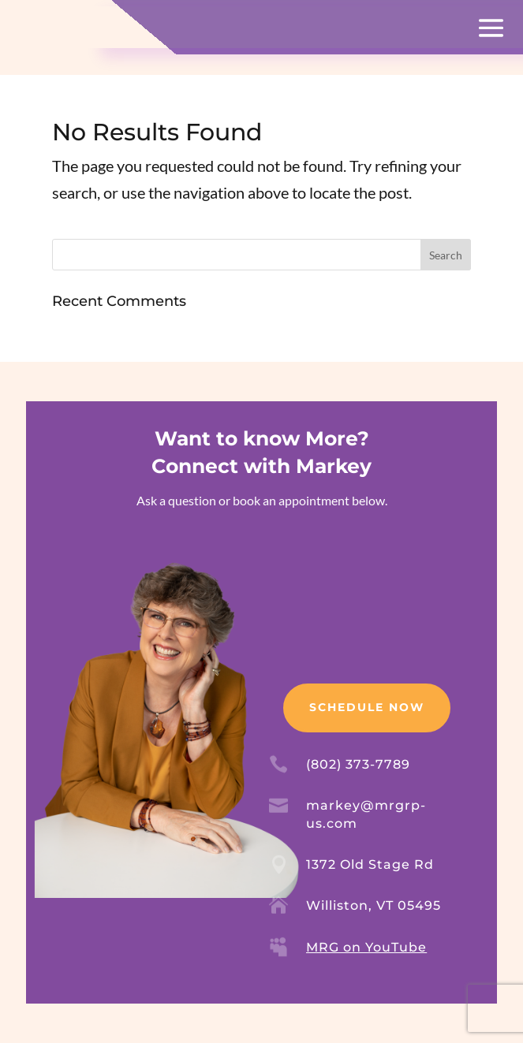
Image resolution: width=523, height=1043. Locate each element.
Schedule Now (366, 707)
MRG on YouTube (366, 947)
